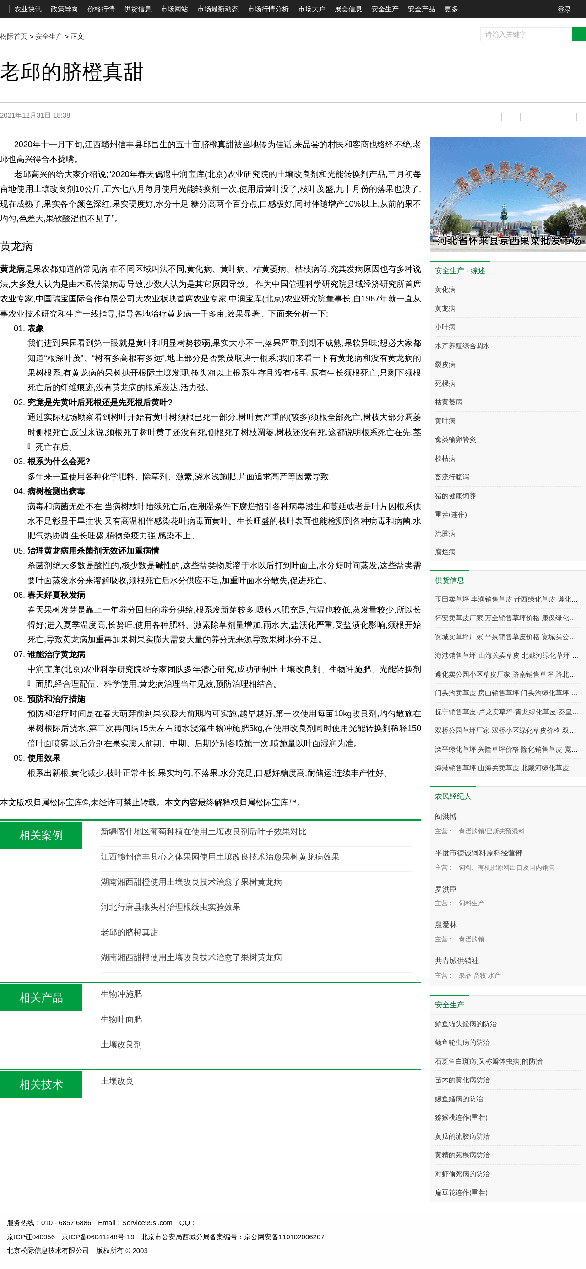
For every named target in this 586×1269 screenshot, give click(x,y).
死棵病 (445, 383)
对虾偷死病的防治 (462, 1174)
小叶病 (445, 327)
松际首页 (13, 36)
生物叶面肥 (121, 1019)
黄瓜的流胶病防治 (462, 1136)
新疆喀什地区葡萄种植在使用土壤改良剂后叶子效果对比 (204, 831)
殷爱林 (446, 925)
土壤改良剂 (121, 1044)
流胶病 (445, 533)
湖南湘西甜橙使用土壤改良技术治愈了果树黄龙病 (191, 882)
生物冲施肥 (121, 994)
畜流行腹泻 (452, 477)
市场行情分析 (268, 9)
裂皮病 (445, 364)
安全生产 (385, 9)
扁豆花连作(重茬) (461, 1192)
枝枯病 (445, 458)
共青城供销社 (457, 961)
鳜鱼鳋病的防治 (459, 1098)
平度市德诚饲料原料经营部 (479, 853)
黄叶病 (445, 421)
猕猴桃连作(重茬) (461, 1117)
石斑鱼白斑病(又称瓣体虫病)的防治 (489, 1061)
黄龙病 (445, 308)
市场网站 (174, 9)
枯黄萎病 (448, 402)
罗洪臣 (446, 889)
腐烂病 (445, 552)
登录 (564, 9)
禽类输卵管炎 (455, 439)
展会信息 (348, 9)
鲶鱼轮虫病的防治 (462, 1042)
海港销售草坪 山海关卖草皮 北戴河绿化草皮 (502, 768)
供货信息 (138, 9)
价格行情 (101, 9)
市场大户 (312, 9)
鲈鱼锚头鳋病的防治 (466, 1023)
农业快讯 (28, 9)
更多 (451, 9)
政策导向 (64, 9)
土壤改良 (117, 1081)
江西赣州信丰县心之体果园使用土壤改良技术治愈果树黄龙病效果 (220, 856)
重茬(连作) (451, 514)
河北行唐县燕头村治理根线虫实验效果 (171, 907)
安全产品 (421, 9)
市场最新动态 (218, 9)
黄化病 (445, 289)
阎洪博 (446, 817)
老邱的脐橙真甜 (129, 932)
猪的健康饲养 (455, 496)
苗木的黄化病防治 (462, 1080)
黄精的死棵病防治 (462, 1155)
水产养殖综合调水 (462, 346)
